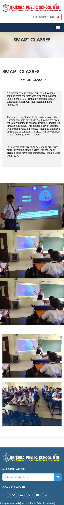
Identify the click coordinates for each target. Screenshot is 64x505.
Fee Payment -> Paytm (46, 17)
